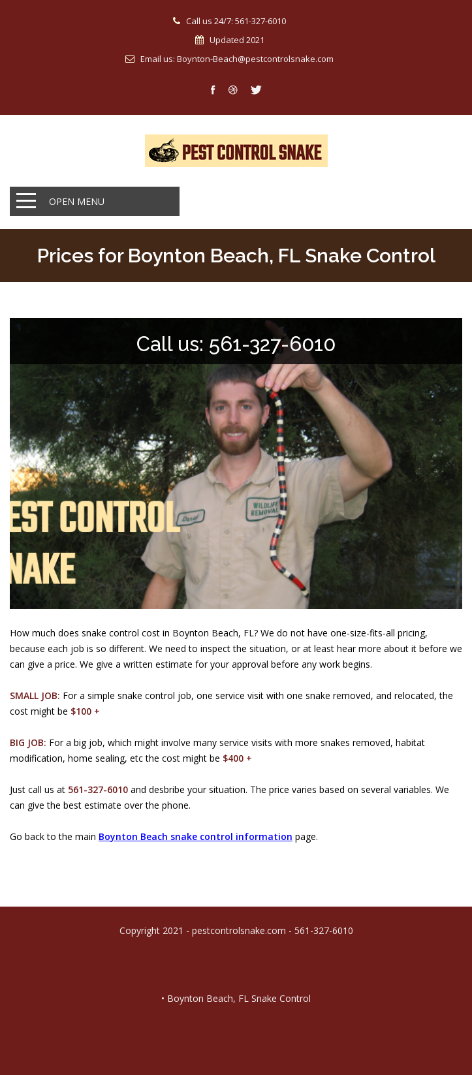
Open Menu (76, 201)
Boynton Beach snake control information (195, 836)
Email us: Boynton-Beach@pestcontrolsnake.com (237, 59)
